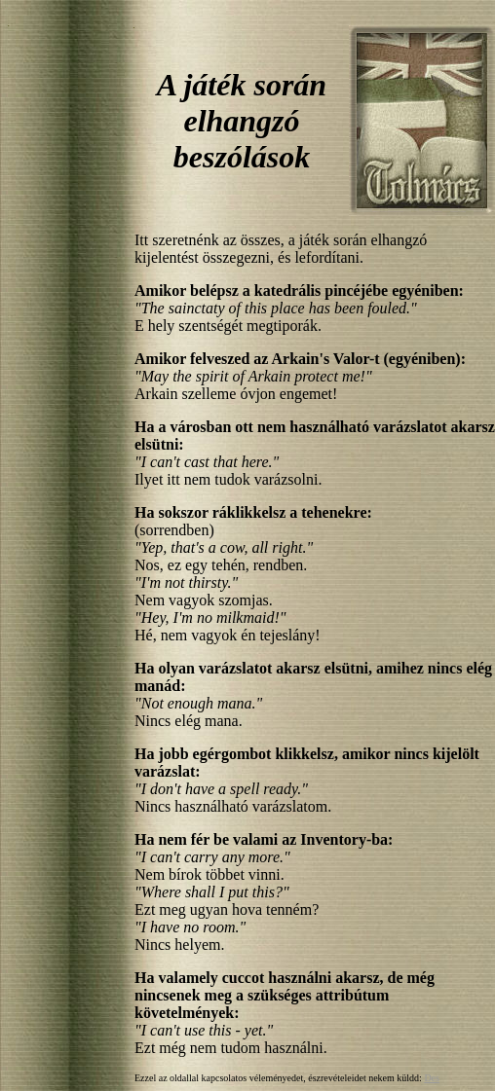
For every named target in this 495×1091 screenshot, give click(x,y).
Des (431, 1078)
